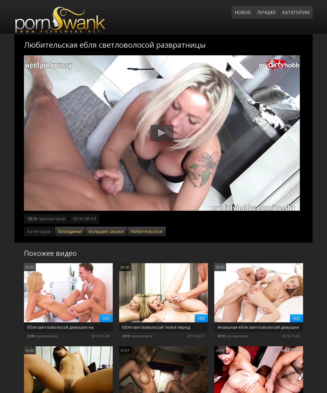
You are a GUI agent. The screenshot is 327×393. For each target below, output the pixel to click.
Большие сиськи (106, 231)
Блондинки (69, 231)
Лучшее (266, 12)
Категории (295, 12)
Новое (243, 12)
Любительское (147, 231)
